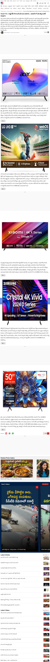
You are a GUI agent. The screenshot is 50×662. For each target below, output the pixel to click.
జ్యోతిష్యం (23, 8)
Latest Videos (5, 610)
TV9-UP (34, 0)
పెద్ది (2, 8)
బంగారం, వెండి (45, 8)
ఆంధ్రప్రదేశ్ (18, 6)
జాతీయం (45, 6)
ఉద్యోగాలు (15, 8)
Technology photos (18, 11)
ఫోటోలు (29, 6)
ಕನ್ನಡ (8, 0)
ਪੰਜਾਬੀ (21, 0)
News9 (2, 0)
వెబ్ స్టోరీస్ (36, 6)
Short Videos (5, 484)
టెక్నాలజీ (19, 8)
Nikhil (5, 32)
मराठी (11, 0)
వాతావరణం (40, 8)
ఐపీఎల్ (14, 6)
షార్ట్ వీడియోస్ (41, 6)
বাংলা (18, 0)
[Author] (2, 32)
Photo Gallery (10, 11)
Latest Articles (5, 554)
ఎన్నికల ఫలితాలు (29, 8)
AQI (42, 3)
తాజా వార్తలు (5, 6)
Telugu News (3, 11)
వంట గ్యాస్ (35, 8)
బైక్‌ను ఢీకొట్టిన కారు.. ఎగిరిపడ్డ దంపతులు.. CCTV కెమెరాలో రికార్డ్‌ (13, 549)
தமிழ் (24, 0)
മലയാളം (27, 0)
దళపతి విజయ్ (7, 8)
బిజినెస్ (33, 6)
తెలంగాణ (22, 6)
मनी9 (31, 0)
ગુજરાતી (14, 0)
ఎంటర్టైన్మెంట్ (10, 6)
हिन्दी (5, 0)
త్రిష (11, 8)
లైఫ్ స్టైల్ (26, 6)
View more (45, 484)
